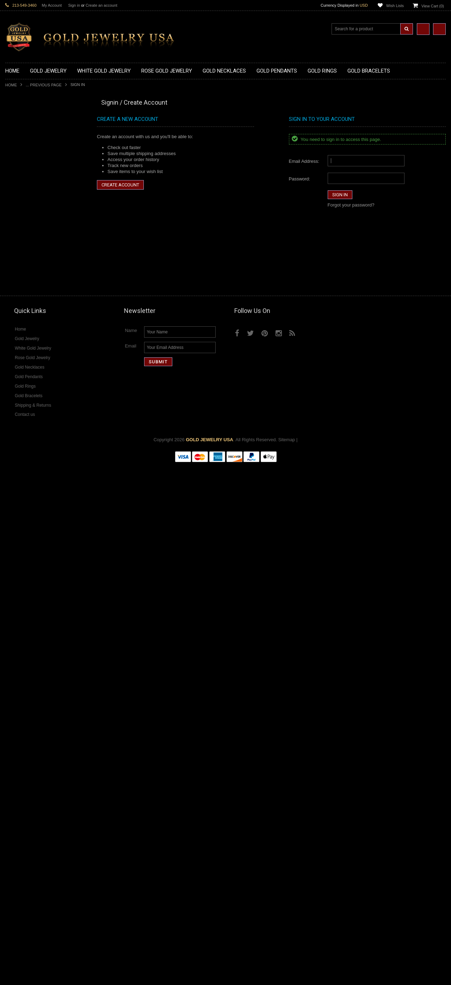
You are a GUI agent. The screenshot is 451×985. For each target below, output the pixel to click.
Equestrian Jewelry (24, 544)
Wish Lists (395, 6)
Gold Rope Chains (24, 461)
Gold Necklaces (21, 127)
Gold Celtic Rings (23, 354)
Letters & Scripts (22, 568)
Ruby (10, 770)
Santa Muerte (19, 484)
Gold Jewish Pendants (28, 270)
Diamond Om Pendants (29, 669)
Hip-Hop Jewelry (22, 550)
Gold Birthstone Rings (27, 348)
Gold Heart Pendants (26, 264)
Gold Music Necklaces (28, 181)
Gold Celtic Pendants (26, 252)
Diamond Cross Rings (27, 693)
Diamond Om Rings (25, 729)
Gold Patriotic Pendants (29, 241)
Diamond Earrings (23, 675)
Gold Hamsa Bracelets (28, 437)
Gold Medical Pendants (28, 229)
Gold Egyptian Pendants (30, 294)
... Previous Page (44, 85)
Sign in (74, 5)
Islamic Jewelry (20, 514)
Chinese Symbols (23, 532)
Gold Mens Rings (23, 383)
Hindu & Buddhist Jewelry (31, 508)
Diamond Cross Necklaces (32, 615)
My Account (52, 5)
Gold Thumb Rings (24, 401)
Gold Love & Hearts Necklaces (36, 187)
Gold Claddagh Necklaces (31, 133)
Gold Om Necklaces (25, 169)
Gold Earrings (19, 413)
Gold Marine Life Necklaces (33, 139)
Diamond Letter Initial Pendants (37, 657)
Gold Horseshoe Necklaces (33, 157)
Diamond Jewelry (23, 604)
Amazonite (16, 741)
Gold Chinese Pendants (29, 217)
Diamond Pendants (24, 645)
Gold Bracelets (20, 419)
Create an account (101, 5)
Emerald (13, 752)
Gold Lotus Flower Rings (30, 377)
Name (131, 850)
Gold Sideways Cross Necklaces (38, 199)
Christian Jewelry (22, 496)
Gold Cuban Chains (25, 455)
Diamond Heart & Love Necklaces (39, 621)
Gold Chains (18, 449)
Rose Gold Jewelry (24, 592)
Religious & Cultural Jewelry (33, 467)
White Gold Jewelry (25, 586)
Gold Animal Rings (24, 330)
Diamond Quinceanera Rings (34, 699)
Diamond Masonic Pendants (34, 663)
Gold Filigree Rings (24, 318)
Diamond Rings (21, 687)
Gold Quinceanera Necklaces (35, 193)
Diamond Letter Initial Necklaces (38, 627)
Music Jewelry (19, 574)
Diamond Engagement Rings (34, 711)
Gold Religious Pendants (30, 247)
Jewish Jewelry (20, 520)
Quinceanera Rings (24, 336)
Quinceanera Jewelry (26, 526)
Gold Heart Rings (23, 365)
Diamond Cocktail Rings (29, 705)
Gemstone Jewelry (24, 735)
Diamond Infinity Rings (28, 717)
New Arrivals (18, 115)
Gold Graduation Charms (30, 223)
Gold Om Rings (21, 395)
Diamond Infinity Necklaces (33, 633)
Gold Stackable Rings (27, 324)
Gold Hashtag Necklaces (30, 145)
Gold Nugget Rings (24, 389)
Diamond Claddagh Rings (31, 723)
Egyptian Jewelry (22, 478)
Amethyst (14, 746)
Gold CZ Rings (20, 312)
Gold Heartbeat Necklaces (32, 151)
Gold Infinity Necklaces (28, 163)
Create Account (120, 184)
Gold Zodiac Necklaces (28, 205)
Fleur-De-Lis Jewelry (26, 562)
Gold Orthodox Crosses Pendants (39, 276)
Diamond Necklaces (25, 609)
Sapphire (14, 776)
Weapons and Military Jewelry (35, 538)
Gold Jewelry (18, 121)
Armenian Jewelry (23, 472)
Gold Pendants (20, 211)
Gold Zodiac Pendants (28, 235)
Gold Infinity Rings (24, 371)
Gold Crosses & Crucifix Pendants (40, 258)
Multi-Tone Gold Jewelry (29, 598)
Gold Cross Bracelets (27, 431)
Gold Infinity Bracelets (27, 443)
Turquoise (15, 788)
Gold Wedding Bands (27, 407)
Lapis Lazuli (17, 758)
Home (11, 85)
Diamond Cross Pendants (31, 651)
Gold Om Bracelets (24, 425)
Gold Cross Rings (23, 360)
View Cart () (432, 6)
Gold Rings (16, 306)
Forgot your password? (351, 205)
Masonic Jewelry (22, 502)
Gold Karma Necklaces (28, 175)
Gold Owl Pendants (25, 300)
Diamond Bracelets (24, 681)
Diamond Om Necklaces (30, 639)
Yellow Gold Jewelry (25, 580)
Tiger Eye (15, 782)
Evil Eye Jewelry (22, 556)
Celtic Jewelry (19, 490)
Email (130, 866)
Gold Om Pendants (24, 282)
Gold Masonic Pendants (29, 288)
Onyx (10, 764)
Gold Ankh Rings (22, 342)
